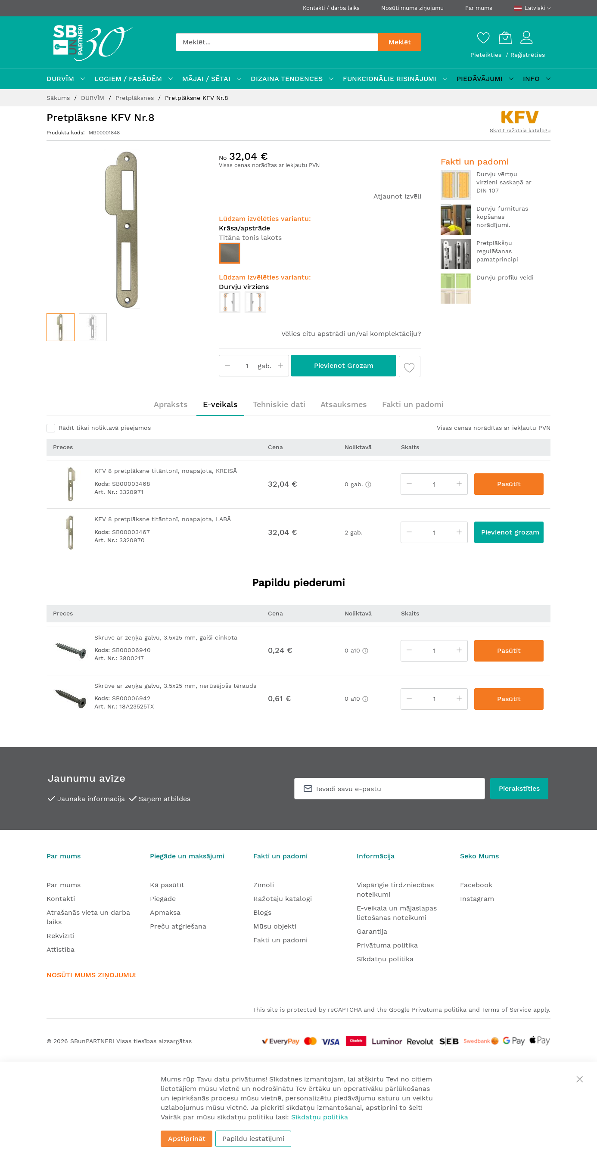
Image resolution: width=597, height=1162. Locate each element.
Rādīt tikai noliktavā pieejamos (105, 427)
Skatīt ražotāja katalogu (520, 130)
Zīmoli (263, 885)
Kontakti (61, 899)
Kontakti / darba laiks (331, 8)
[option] (229, 253)
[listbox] (320, 255)
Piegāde (163, 899)
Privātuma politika (387, 945)
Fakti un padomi (413, 404)
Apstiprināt (186, 1138)
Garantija (372, 931)
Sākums (59, 97)
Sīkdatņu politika (385, 959)
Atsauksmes (343, 404)
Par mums (478, 8)
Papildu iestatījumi (253, 1138)
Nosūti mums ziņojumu (412, 8)
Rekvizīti (61, 936)
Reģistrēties (527, 54)
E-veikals (220, 404)
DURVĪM (93, 97)
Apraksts (171, 404)
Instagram (477, 899)
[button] (93, 327)
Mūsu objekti (274, 926)
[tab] (170, 404)
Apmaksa (165, 912)
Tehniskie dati (279, 404)
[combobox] (277, 42)
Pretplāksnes (135, 97)
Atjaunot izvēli (397, 196)
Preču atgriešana (178, 926)
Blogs (262, 912)
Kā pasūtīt (167, 885)
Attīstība (61, 949)
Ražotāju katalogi (282, 899)
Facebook (476, 885)
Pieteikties (487, 54)
